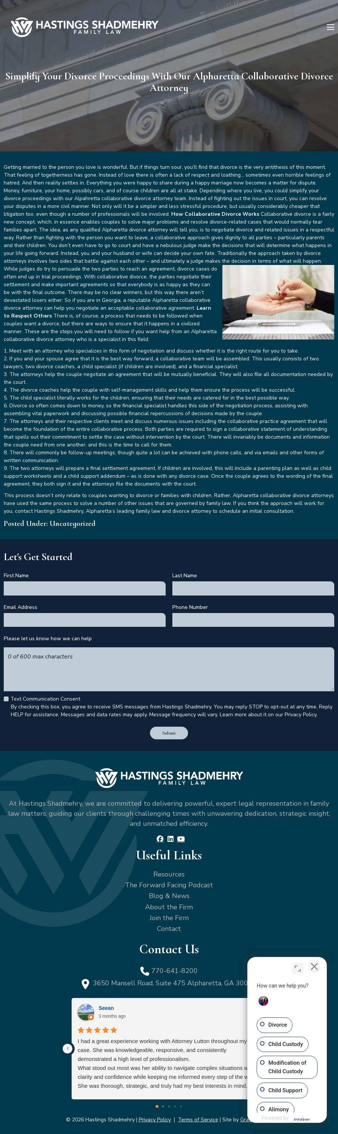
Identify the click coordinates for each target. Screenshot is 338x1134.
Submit (169, 732)
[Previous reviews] (67, 1047)
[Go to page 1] (163, 1105)
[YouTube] (180, 837)
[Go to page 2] (169, 1105)
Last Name (184, 575)
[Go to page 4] (181, 1105)
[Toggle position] (298, 967)
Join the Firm (169, 916)
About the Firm (169, 905)
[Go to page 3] (175, 1105)
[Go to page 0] (157, 1105)
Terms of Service (198, 1118)
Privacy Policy (155, 1118)
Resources (169, 873)
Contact (169, 927)
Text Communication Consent (45, 698)
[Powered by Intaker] (294, 1118)
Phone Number (190, 607)
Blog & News (169, 894)
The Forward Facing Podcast (169, 884)
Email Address (20, 607)
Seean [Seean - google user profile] (106, 1007)
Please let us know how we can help (48, 638)
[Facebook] (160, 837)
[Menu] (330, 27)
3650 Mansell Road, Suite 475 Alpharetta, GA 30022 (175, 981)
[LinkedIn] (170, 837)
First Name (16, 575)
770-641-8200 (174, 969)
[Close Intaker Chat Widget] (313, 967)
